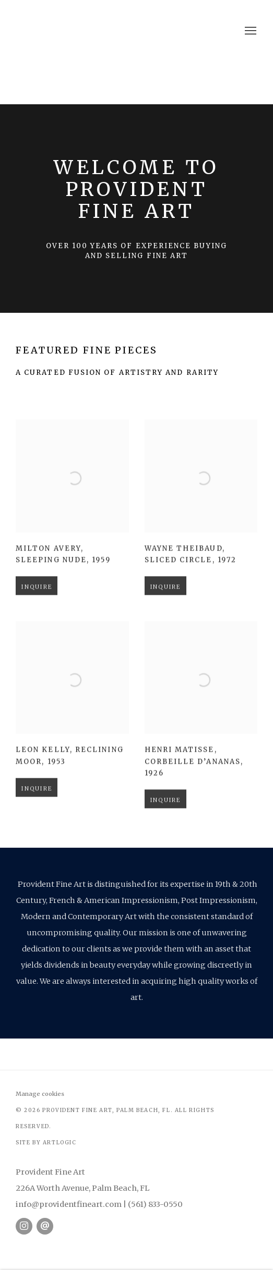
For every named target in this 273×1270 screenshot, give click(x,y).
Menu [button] (249, 31)
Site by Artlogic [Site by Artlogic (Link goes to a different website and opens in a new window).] (46, 1142)
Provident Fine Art (137, 31)
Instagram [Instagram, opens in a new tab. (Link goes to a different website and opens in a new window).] (24, 1226)
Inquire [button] (36, 601)
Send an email (45, 1226)
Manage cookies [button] (40, 1093)
